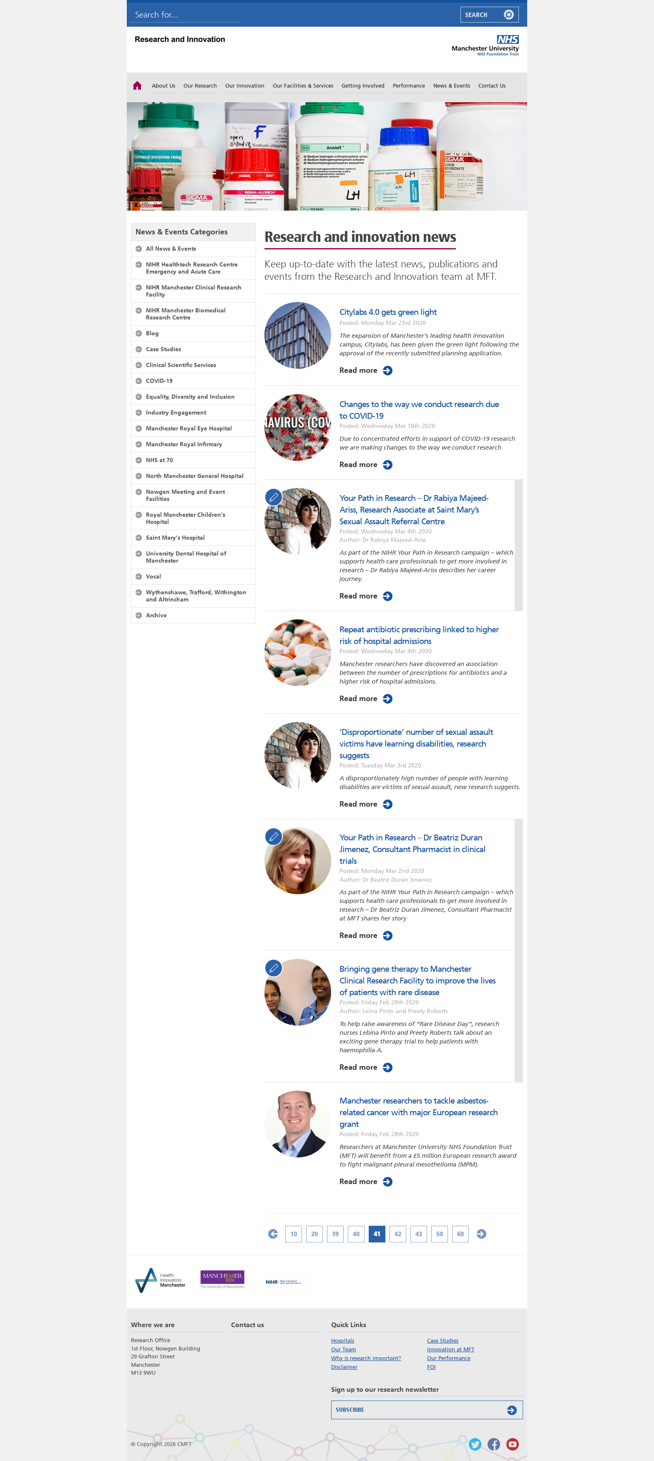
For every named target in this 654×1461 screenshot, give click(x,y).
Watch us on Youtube (512, 1444)
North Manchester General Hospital (195, 476)
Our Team (343, 1349)
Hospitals (342, 1341)
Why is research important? (366, 1358)
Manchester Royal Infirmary (184, 444)
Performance (409, 86)
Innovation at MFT (450, 1349)
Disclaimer (344, 1367)
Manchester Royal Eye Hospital (189, 428)
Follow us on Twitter (475, 1444)
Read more (367, 370)
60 (460, 1234)
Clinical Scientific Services (181, 365)
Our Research (200, 86)
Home (137, 84)
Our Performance (448, 1358)
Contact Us (492, 86)
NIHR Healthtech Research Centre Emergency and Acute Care (192, 268)
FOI (431, 1367)
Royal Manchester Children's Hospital (185, 518)
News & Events (451, 86)
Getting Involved (363, 86)
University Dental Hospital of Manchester (186, 557)
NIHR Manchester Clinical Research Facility (193, 291)
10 (293, 1234)
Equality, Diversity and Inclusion (190, 396)
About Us (163, 86)
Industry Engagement (176, 412)
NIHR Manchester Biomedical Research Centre (186, 314)
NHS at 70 (159, 460)
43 (418, 1234)
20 (314, 1234)
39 (335, 1234)
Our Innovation (244, 86)
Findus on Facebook (493, 1444)
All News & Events (171, 248)
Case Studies (163, 349)
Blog (152, 333)
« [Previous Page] (272, 1234)
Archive (156, 615)
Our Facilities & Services (303, 86)
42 (398, 1234)
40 (356, 1234)
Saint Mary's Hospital (175, 537)
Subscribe (428, 1410)
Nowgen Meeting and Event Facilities (185, 495)
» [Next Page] (481, 1234)
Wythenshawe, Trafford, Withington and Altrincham (196, 596)
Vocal (153, 576)
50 (439, 1234)
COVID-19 (159, 380)
